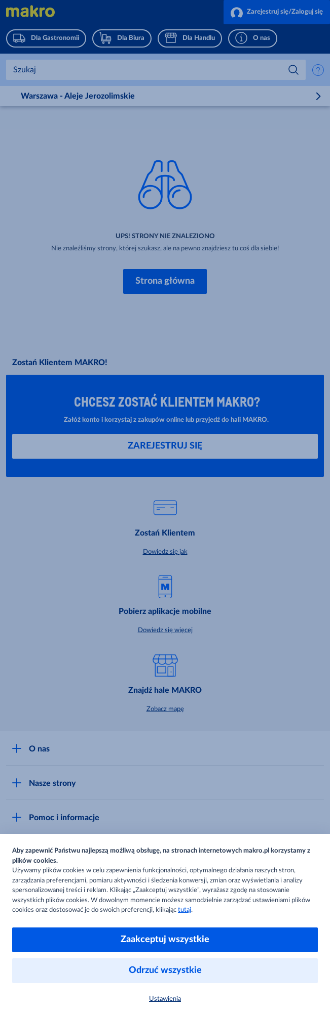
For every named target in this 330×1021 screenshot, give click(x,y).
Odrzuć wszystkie (165, 970)
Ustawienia (165, 999)
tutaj (184, 910)
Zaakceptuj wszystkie (165, 939)
